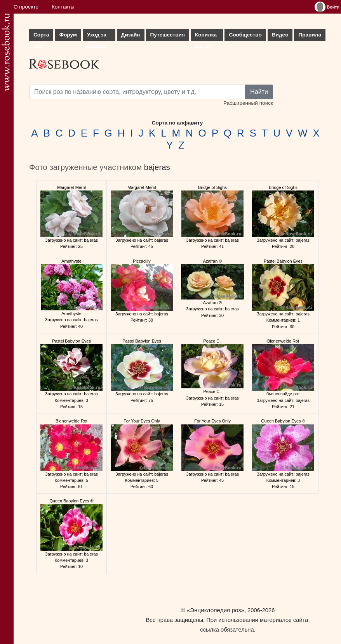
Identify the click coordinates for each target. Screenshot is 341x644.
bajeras (157, 167)
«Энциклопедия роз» (215, 610)
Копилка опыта (206, 36)
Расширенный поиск (248, 103)
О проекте (26, 7)
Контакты (63, 7)
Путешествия (167, 35)
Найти (259, 91)
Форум (68, 35)
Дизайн (130, 35)
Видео (280, 35)
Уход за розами (96, 36)
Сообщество (245, 35)
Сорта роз (41, 36)
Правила (309, 35)
